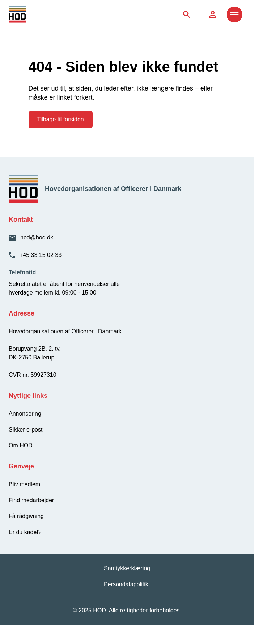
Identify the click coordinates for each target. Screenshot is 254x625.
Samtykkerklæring (127, 568)
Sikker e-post (25, 429)
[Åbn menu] (234, 14)
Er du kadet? (25, 532)
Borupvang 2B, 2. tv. (35, 349)
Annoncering (25, 414)
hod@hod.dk (36, 237)
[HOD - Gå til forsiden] (38, 14)
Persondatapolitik (126, 584)
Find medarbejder (31, 500)
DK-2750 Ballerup (31, 357)
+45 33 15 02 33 (41, 255)
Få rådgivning (26, 516)
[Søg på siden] (186, 14)
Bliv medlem (24, 484)
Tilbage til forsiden (60, 119)
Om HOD (21, 445)
